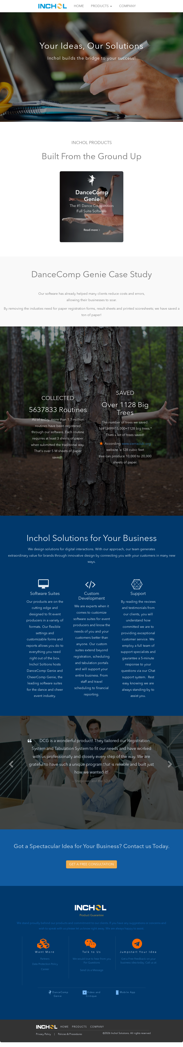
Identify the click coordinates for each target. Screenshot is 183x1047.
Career (45, 969)
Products (101, 6)
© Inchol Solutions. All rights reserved (127, 1033)
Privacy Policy (43, 1034)
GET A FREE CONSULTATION (91, 864)
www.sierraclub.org (136, 443)
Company (127, 6)
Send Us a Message (91, 970)
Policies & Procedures (70, 1034)
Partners (44, 959)
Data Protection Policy (45, 964)
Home (79, 6)
